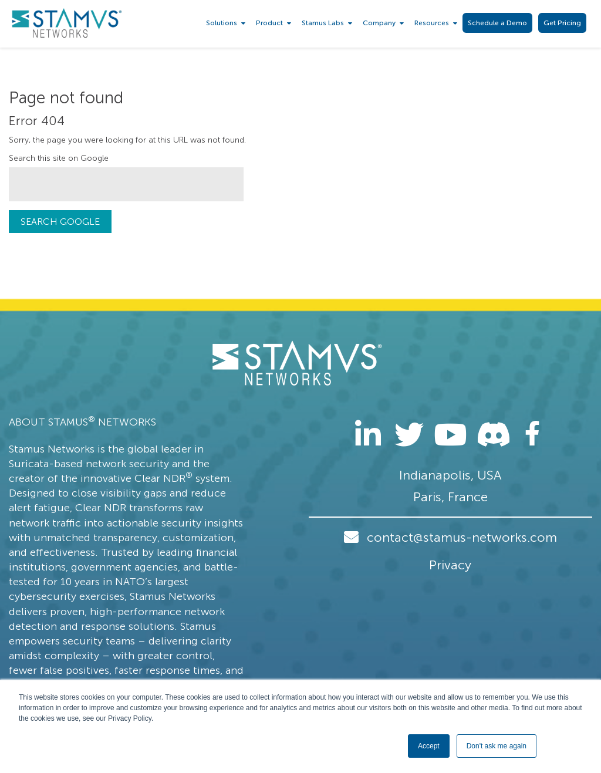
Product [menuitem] (269, 23)
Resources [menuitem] (431, 23)
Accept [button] (429, 746)
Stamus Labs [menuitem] (323, 23)
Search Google (60, 221)
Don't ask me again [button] (496, 746)
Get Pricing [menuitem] (562, 23)
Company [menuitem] (379, 23)
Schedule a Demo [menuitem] (497, 23)
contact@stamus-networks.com (462, 537)
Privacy (450, 565)
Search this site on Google (59, 158)
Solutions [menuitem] (221, 23)
